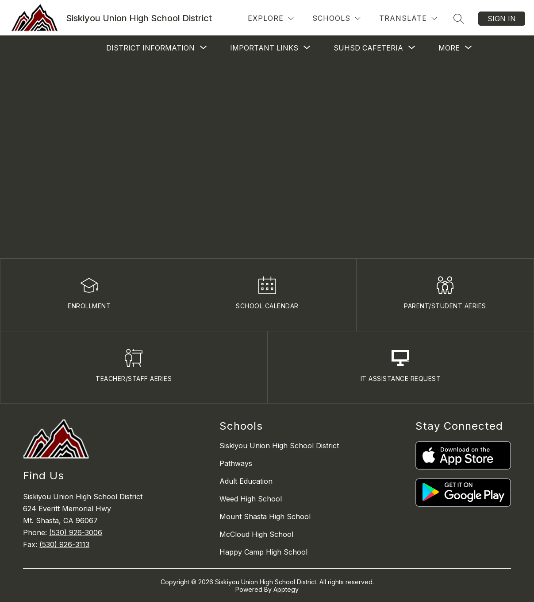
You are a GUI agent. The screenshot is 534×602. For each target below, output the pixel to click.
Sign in (502, 18)
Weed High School (250, 498)
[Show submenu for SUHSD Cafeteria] (368, 48)
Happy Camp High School (263, 552)
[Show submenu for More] (449, 48)
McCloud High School (256, 534)
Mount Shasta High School (265, 516)
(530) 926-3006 (75, 532)
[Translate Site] (408, 18)
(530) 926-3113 (64, 544)
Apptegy (286, 589)
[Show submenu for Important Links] (264, 48)
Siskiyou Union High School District (279, 445)
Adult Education (246, 481)
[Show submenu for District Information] (150, 48)
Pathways (235, 463)
